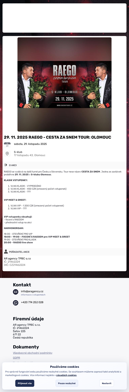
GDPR (16, 357)
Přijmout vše (25, 383)
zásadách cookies (66, 375)
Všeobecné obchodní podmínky (32, 352)
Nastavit (106, 383)
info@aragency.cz (33, 293)
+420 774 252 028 (32, 302)
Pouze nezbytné (67, 383)
